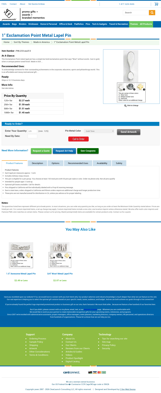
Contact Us (71, 341)
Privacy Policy (109, 345)
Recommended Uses (78, 163)
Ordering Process (37, 338)
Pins (88, 23)
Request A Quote (90, 309)
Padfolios (79, 23)
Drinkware (33, 23)
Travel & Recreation (118, 23)
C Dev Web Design (128, 389)
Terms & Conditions (38, 354)
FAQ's (4, 4)
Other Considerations (39, 351)
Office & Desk (65, 23)
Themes (134, 23)
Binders (22, 23)
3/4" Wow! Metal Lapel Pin (60, 273)
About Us (70, 338)
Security (106, 348)
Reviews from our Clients (78, 348)
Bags (14, 23)
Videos (69, 354)
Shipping (33, 345)
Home (6, 42)
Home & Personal (48, 23)
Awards (6, 23)
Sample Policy (36, 341)
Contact (13, 4)
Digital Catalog (73, 361)
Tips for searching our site (114, 338)
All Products (146, 23)
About (22, 4)
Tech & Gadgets (99, 23)
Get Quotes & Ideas (36, 4)
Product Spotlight (74, 358)
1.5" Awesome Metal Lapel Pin (21, 273)
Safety (119, 163)
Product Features (14, 163)
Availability (102, 163)
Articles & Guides (74, 351)
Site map (106, 341)
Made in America (41, 42)
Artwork (33, 348)
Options (55, 163)
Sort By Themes (21, 42)
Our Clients (71, 345)
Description (37, 163)
